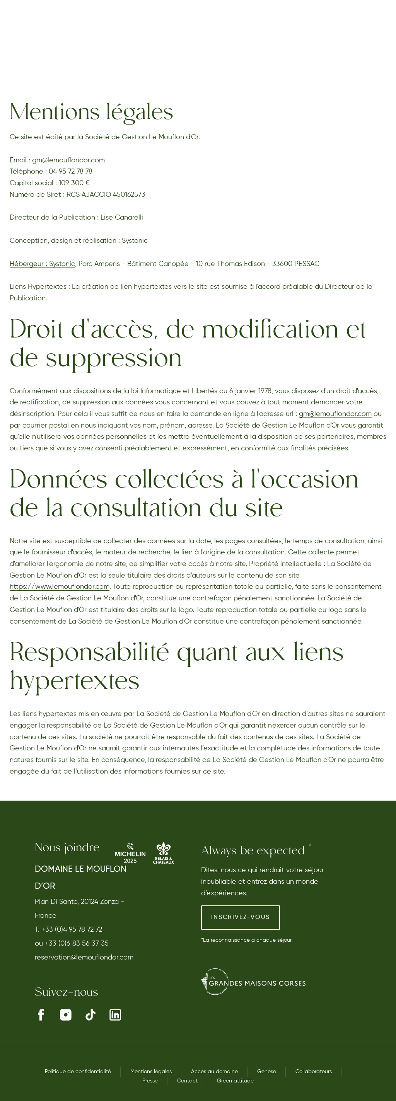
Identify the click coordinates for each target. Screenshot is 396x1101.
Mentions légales (151, 1071)
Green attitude (235, 1081)
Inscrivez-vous (240, 917)
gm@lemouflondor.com (68, 160)
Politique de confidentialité (78, 1071)
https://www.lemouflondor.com (59, 586)
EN (382, 32)
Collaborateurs (313, 1071)
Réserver (315, 32)
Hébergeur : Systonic (42, 264)
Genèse (266, 1071)
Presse (150, 1081)
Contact (187, 1081)
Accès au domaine (214, 1071)
